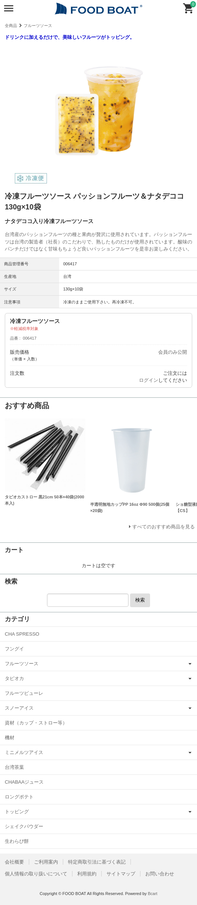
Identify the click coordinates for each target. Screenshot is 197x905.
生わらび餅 (17, 841)
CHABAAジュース (24, 782)
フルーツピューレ (24, 693)
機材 (9, 737)
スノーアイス (19, 708)
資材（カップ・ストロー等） (36, 723)
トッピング (17, 811)
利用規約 (86, 874)
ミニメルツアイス (24, 752)
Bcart (152, 893)
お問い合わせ (159, 874)
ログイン (148, 380)
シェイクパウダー (24, 826)
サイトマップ (120, 874)
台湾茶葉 (14, 767)
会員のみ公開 (172, 352)
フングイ (14, 649)
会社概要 (14, 862)
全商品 (11, 25)
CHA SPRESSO (22, 634)
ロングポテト (19, 797)
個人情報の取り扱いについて (36, 874)
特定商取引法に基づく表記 (97, 862)
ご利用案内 (46, 862)
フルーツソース (38, 25)
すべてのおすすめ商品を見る (163, 526)
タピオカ (14, 678)
